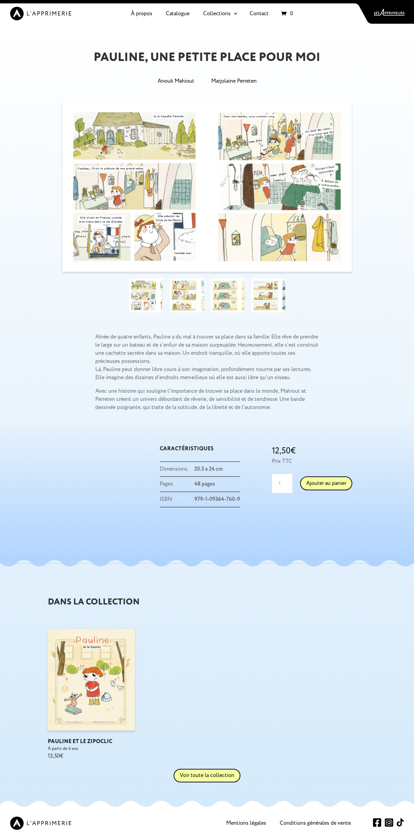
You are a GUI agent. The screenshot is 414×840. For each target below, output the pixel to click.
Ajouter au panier (326, 483)
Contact (259, 13)
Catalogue (178, 13)
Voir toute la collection (207, 775)
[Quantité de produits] (282, 483)
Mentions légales (246, 823)
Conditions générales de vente (315, 823)
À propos (141, 13)
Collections (217, 13)
